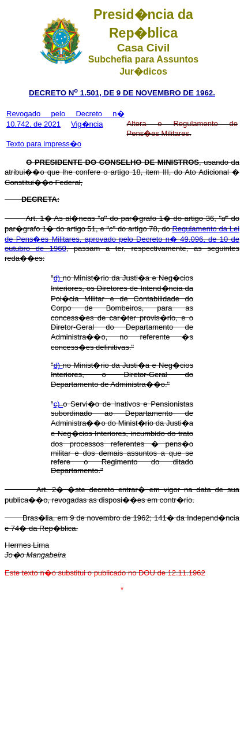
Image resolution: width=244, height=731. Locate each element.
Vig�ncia (87, 124)
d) (58, 278)
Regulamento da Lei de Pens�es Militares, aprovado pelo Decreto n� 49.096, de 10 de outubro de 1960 (122, 238)
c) (58, 404)
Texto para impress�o (43, 143)
